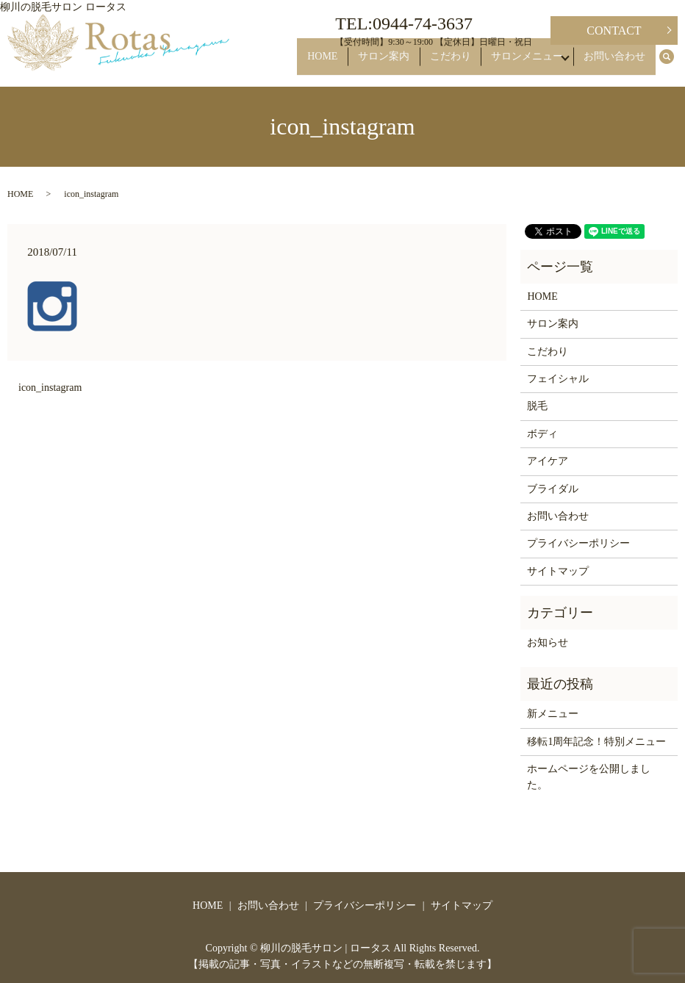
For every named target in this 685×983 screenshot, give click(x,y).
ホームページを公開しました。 (588, 777)
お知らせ (547, 642)
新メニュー (552, 713)
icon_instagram (50, 387)
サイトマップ (558, 571)
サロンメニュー (528, 63)
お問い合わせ (619, 63)
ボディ (542, 433)
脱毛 (537, 405)
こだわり (459, 63)
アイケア (547, 461)
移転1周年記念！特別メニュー (596, 741)
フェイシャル (558, 378)
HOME (347, 63)
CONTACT (614, 30)
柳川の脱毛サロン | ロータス (325, 948)
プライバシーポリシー (578, 543)
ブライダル (552, 488)
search (675, 64)
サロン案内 (400, 63)
